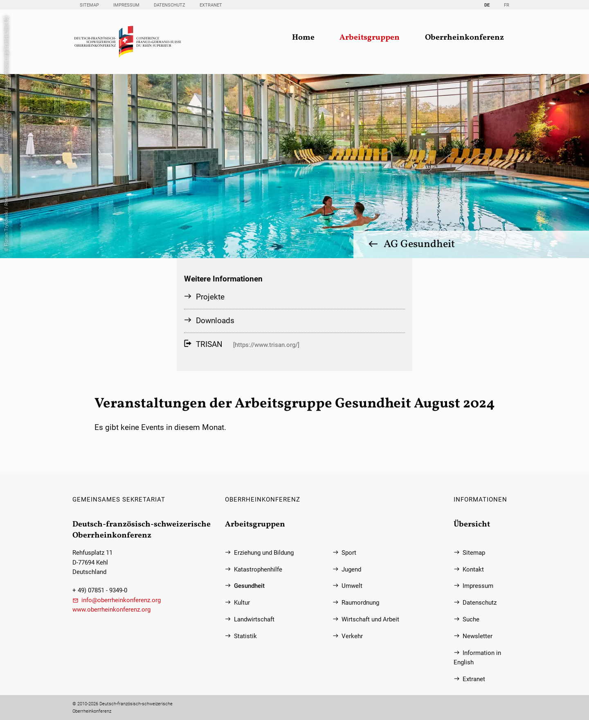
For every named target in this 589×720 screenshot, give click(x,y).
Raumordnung (360, 602)
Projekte (210, 297)
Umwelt (352, 586)
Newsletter (477, 636)
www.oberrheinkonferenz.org (111, 609)
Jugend (351, 569)
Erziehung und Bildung (264, 552)
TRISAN (209, 344)
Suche (471, 619)
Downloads (215, 320)
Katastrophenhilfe (258, 569)
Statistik (245, 636)
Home (303, 37)
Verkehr (352, 636)
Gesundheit (249, 586)
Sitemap (89, 5)
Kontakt (473, 569)
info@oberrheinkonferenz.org (121, 600)
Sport (349, 552)
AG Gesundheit (419, 244)
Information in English (477, 658)
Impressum (126, 5)
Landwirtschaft (254, 619)
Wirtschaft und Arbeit (370, 619)
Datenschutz (169, 5)
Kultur (242, 602)
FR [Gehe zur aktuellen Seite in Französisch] (506, 5)
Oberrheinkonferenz (464, 37)
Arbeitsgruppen (369, 37)
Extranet (211, 5)
